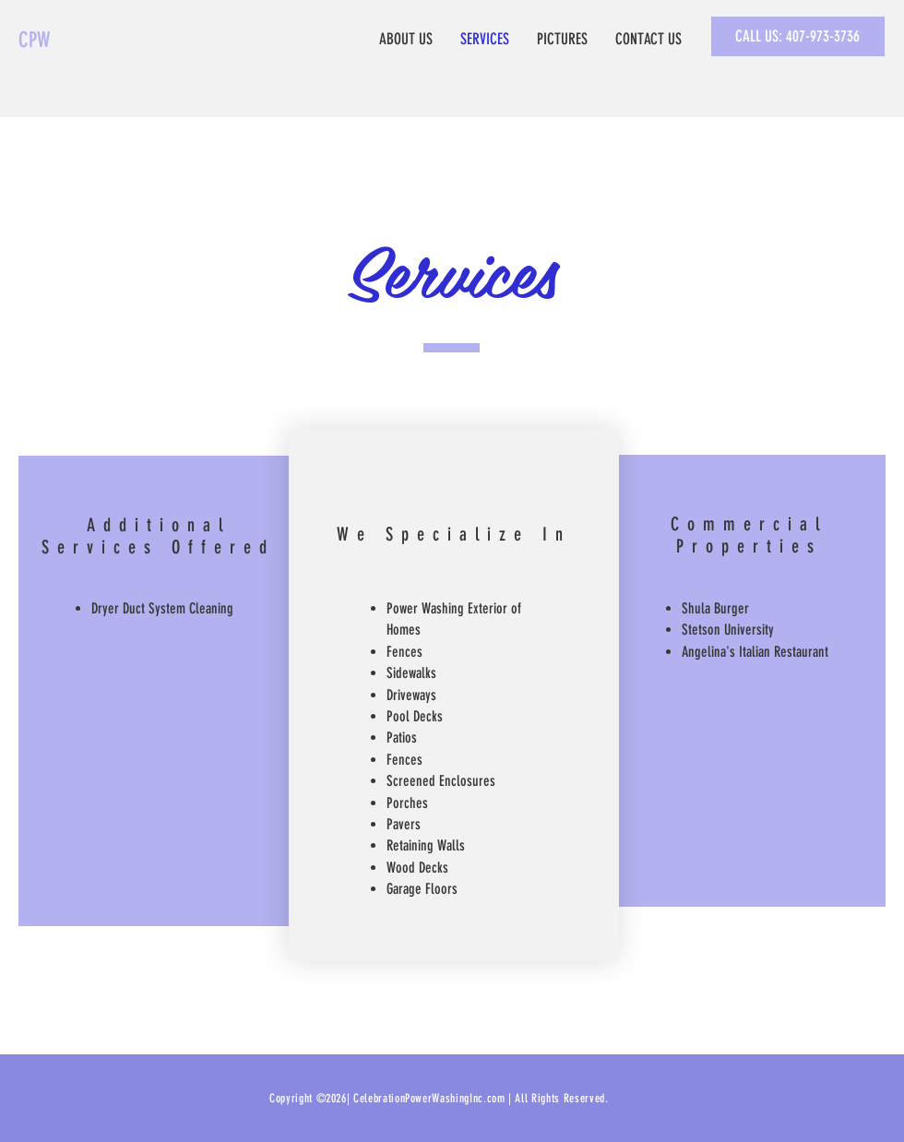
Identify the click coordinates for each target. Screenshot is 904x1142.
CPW (34, 40)
